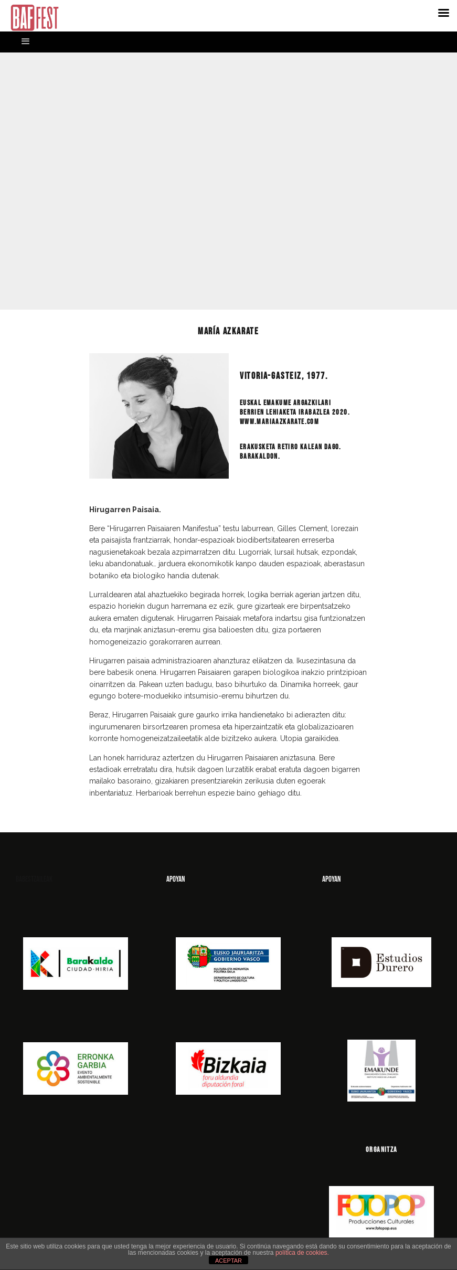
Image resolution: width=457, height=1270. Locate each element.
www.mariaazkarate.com (279, 421)
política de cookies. (302, 1252)
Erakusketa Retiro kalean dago (289, 446)
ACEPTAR (228, 1260)
